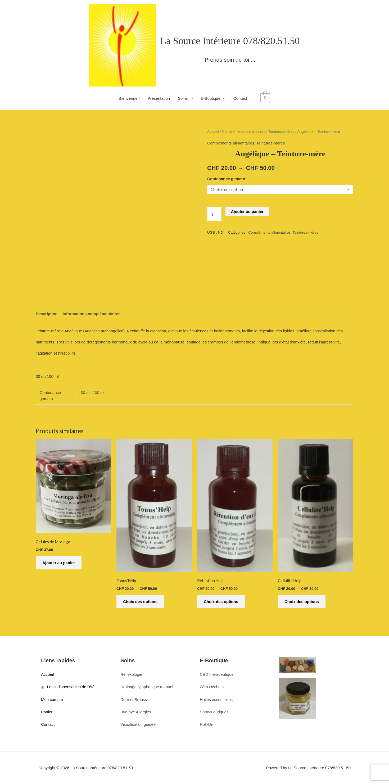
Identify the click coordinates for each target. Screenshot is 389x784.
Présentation (160, 98)
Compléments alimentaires (243, 132)
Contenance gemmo (226, 178)
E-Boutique (212, 98)
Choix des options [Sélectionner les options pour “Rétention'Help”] (221, 601)
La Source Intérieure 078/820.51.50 (230, 40)
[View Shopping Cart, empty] (265, 98)
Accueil (213, 132)
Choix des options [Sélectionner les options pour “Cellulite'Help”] (301, 601)
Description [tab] (47, 313)
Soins (184, 98)
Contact (241, 98)
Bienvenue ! (130, 98)
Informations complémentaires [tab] (91, 313)
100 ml (99, 392)
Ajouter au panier (247, 211)
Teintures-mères (281, 132)
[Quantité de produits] (214, 214)
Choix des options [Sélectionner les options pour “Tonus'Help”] (140, 601)
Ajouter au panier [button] (58, 562)
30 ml (86, 392)
